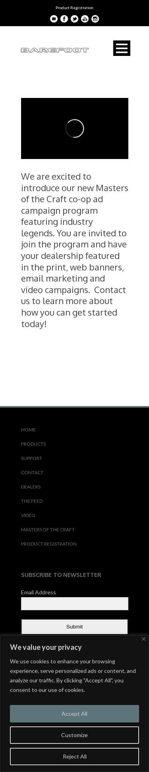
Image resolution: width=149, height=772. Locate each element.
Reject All (75, 756)
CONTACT (32, 472)
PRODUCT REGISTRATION (49, 544)
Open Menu (121, 48)
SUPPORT (31, 458)
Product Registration (74, 7)
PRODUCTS (33, 444)
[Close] (143, 639)
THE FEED (32, 501)
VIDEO (28, 515)
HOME (28, 430)
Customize (74, 735)
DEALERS (31, 487)
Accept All (74, 713)
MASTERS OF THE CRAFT (48, 530)
